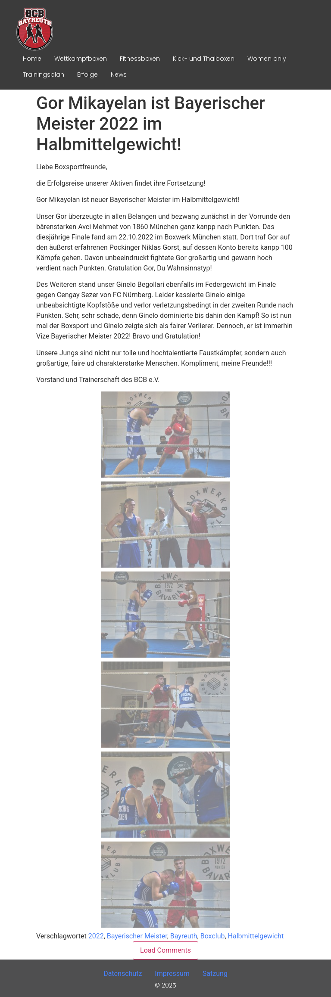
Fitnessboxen (140, 58)
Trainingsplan (43, 74)
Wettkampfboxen (80, 58)
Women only (266, 58)
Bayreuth (183, 936)
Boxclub (212, 936)
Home (32, 58)
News (119, 74)
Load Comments (165, 950)
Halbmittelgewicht (256, 936)
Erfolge (87, 74)
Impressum (172, 973)
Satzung (215, 973)
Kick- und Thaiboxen (203, 58)
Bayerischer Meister (137, 936)
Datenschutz (122, 973)
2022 (96, 936)
